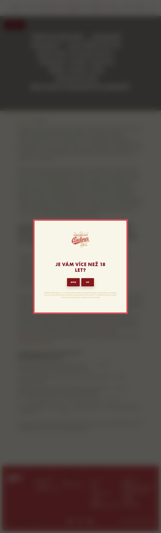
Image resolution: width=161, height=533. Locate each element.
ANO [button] (73, 282)
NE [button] (87, 282)
